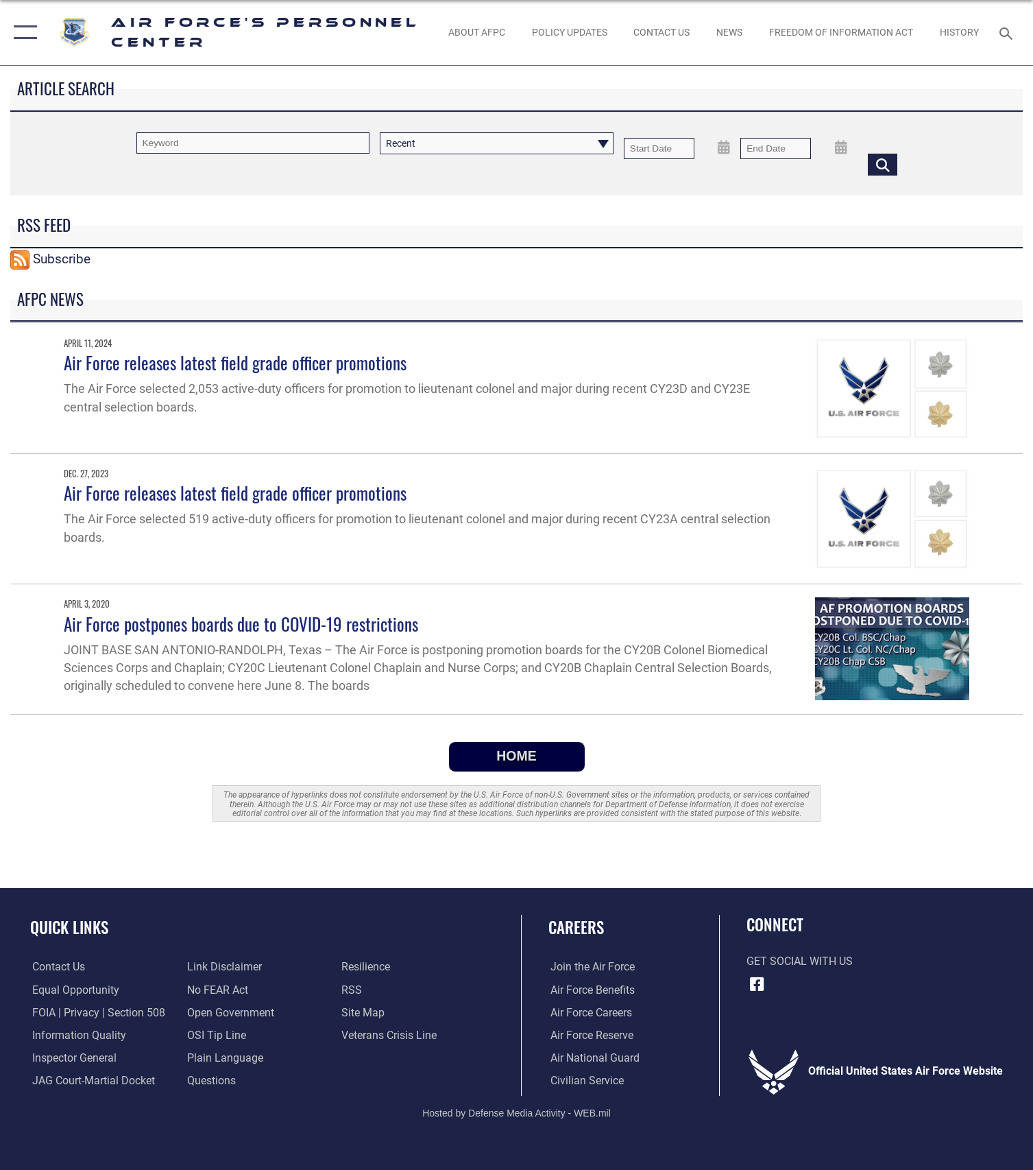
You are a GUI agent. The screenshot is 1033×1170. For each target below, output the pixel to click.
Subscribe (61, 259)
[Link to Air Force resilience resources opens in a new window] (366, 966)
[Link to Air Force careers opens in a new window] (589, 1012)
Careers (576, 927)
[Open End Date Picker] (840, 147)
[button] (22, 32)
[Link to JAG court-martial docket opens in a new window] (91, 1080)
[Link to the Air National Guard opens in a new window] (592, 1057)
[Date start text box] (659, 148)
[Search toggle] (1008, 32)
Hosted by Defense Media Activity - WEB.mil (516, 1112)
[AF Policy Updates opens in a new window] (569, 33)
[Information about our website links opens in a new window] (223, 966)
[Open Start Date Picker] (724, 147)
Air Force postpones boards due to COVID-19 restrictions (241, 623)
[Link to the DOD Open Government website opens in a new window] (230, 1012)
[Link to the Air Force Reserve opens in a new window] (589, 1035)
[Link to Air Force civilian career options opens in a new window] (585, 1080)
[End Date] (775, 148)
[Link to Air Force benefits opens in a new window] (590, 989)
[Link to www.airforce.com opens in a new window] (590, 966)
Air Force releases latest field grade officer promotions (235, 362)
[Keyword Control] (253, 143)
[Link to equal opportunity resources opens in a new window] (73, 989)
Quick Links (69, 927)
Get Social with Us (799, 961)
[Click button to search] (882, 164)
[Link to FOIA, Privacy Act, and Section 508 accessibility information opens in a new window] (96, 1012)
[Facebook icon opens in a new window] (756, 984)
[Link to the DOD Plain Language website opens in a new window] (224, 1057)
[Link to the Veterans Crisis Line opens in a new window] (389, 1035)
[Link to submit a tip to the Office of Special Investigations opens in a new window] (215, 1035)
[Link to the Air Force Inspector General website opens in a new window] (72, 1057)
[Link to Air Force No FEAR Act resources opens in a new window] (216, 989)
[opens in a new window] (210, 1080)
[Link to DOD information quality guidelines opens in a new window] (77, 1035)
